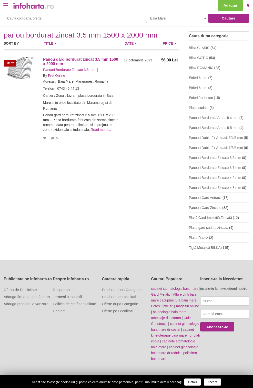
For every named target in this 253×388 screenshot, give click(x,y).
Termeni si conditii (67, 297)
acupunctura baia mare (179, 300)
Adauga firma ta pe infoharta (27, 297)
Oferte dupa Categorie (120, 304)
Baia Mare (248, 5)
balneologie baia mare (170, 312)
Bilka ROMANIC (201, 68)
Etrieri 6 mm (198, 78)
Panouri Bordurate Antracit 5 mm (213, 128)
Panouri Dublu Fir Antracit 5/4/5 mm (216, 138)
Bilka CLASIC (199, 48)
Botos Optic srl (162, 306)
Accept (212, 382)
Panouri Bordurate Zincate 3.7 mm (215, 168)
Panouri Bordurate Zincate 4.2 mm (215, 178)
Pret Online (56, 76)
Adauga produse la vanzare (26, 304)
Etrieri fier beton (201, 98)
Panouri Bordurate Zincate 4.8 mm (215, 188)
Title (50, 43)
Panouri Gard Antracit (205, 198)
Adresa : (49, 81)
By (45, 76)
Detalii (192, 382)
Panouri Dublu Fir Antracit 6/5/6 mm (216, 148)
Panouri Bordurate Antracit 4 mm (213, 118)
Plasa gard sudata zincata (208, 228)
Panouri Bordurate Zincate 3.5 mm (69, 70)
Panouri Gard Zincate (205, 208)
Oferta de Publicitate (20, 290)
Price (169, 43)
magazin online (187, 306)
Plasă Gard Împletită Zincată (210, 218)
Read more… (101, 130)
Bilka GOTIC (198, 58)
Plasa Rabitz (198, 238)
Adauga (230, 5)
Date (131, 43)
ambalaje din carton (166, 318)
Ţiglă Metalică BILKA (204, 248)
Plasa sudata (199, 108)
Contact (59, 311)
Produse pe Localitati (119, 297)
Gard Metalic (160, 294)
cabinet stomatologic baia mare (174, 289)
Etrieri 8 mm (198, 88)
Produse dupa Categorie (122, 290)
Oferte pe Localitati (117, 311)
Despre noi (62, 290)
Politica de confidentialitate (74, 304)
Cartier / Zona (53, 95)
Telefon (48, 88)
